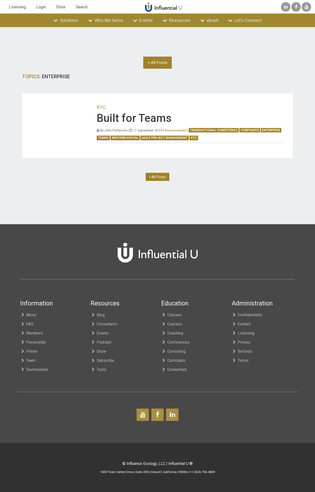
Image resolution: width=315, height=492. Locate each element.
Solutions (65, 20)
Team (28, 360)
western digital (125, 138)
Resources (176, 20)
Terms (240, 360)
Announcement (176, 130)
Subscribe (102, 360)
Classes (171, 315)
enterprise (271, 130)
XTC (194, 138)
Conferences (175, 342)
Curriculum (173, 360)
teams (103, 138)
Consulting (173, 351)
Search (82, 7)
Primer (29, 351)
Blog (98, 315)
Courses (171, 324)
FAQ (26, 324)
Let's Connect (245, 20)
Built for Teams (134, 118)
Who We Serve (105, 20)
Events (143, 20)
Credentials (174, 369)
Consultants (104, 324)
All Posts (157, 177)
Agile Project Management (165, 138)
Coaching (172, 333)
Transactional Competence (213, 130)
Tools (98, 369)
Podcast (101, 342)
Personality (33, 342)
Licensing (17, 7)
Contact (241, 324)
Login (41, 7)
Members (31, 333)
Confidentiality (247, 315)
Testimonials (34, 369)
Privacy (241, 342)
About (209, 20)
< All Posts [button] (157, 62)
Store (60, 7)
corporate (250, 130)
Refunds (242, 351)
